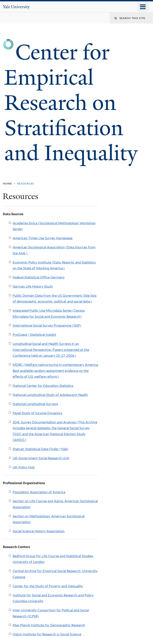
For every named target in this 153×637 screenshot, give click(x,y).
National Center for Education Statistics (43, 386)
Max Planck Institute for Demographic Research (49, 625)
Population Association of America (39, 492)
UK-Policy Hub (24, 467)
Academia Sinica (25, 223)
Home (7, 183)
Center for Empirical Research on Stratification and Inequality (73, 102)
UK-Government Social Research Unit (41, 458)
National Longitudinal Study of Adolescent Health (50, 395)
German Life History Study (33, 286)
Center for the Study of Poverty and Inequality (48, 586)
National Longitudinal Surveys (35, 404)
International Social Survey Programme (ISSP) (47, 325)
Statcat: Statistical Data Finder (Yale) (40, 449)
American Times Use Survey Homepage (43, 238)
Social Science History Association (39, 531)
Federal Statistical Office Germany (39, 277)
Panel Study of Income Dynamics (37, 413)
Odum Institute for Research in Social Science (47, 634)
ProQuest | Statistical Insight (34, 335)
